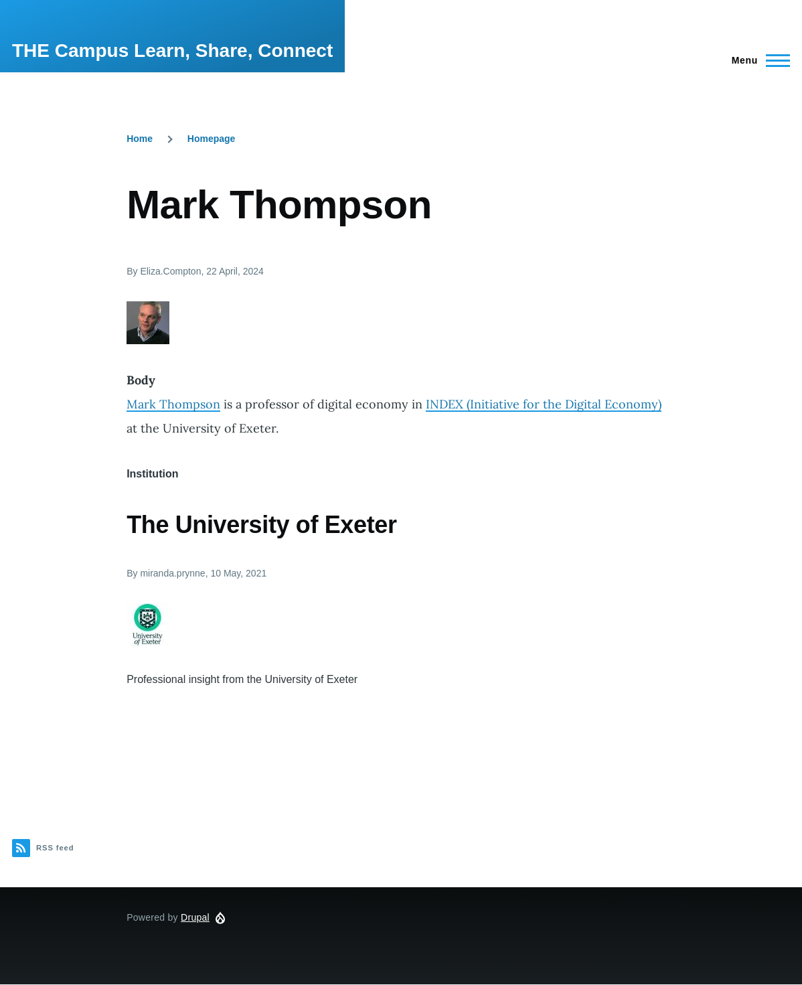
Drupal (195, 917)
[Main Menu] (757, 60)
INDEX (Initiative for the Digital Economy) (543, 404)
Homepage (211, 138)
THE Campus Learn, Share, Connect (172, 50)
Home (140, 138)
